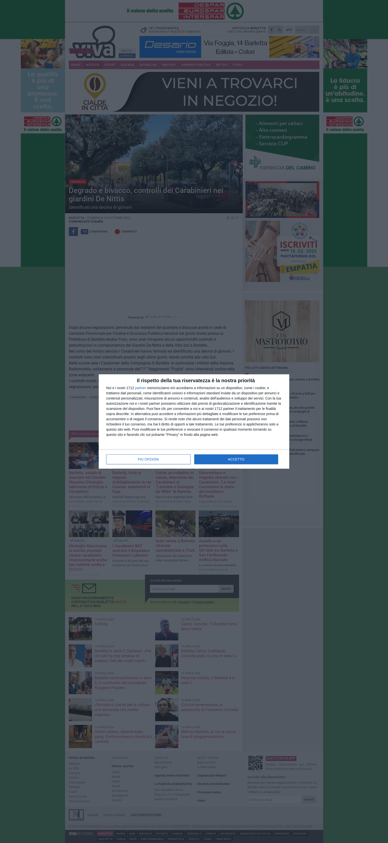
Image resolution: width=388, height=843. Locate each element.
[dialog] (194, 421)
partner (140, 388)
